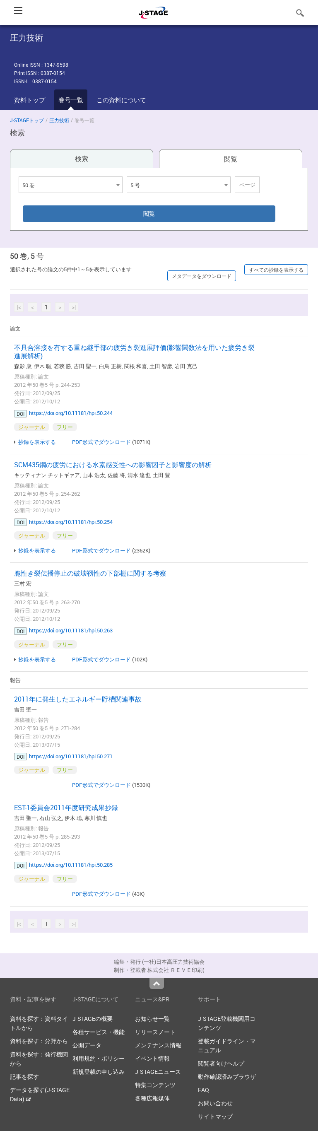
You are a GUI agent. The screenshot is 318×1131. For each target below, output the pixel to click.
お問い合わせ (215, 1103)
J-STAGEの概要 (92, 1018)
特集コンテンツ (155, 1085)
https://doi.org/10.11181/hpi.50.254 (71, 522)
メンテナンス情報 (158, 1045)
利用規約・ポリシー (98, 1058)
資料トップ (29, 100)
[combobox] (71, 184)
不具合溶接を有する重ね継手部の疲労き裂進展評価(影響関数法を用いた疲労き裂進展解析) (134, 351)
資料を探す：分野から (39, 1041)
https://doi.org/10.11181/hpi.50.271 (71, 756)
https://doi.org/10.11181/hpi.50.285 (71, 864)
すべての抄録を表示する (276, 269)
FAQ (203, 1090)
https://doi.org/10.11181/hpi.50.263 (71, 630)
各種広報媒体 (152, 1098)
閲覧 (230, 159)
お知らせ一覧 (152, 1018)
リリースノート (155, 1032)
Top (156, 983)
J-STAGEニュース (158, 1072)
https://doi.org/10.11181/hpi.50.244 (71, 413)
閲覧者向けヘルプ (221, 1063)
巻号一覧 (70, 100)
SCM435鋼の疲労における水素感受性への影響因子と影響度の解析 (113, 464)
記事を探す (24, 1076)
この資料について (121, 100)
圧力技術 (59, 120)
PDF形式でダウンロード (101, 442)
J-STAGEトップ (27, 120)
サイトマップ (215, 1116)
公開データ (86, 1045)
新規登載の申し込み (98, 1072)
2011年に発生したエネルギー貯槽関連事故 (78, 699)
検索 (81, 158)
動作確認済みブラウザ (227, 1076)
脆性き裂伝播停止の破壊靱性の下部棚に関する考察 (90, 573)
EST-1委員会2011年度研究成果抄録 (66, 807)
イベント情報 (152, 1058)
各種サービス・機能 (98, 1032)
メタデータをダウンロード (201, 276)
